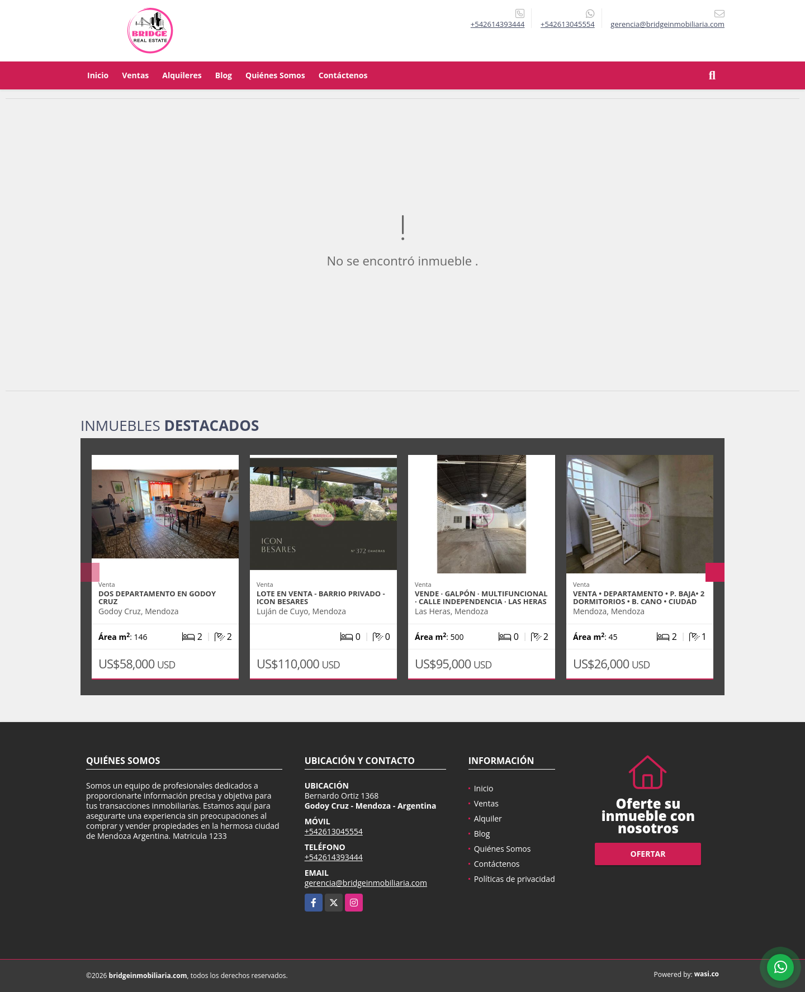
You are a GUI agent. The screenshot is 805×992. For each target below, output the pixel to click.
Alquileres (181, 75)
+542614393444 (498, 24)
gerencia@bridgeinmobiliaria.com (366, 882)
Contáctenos (343, 75)
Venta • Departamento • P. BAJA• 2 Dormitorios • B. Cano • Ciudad (638, 597)
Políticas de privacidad (514, 879)
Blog (223, 75)
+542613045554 (568, 24)
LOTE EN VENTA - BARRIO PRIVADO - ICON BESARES (321, 597)
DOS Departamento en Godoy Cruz (157, 597)
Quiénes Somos (275, 75)
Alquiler (488, 818)
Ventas (135, 75)
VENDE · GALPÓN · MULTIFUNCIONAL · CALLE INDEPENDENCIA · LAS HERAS (481, 597)
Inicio (97, 75)
